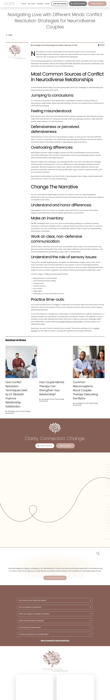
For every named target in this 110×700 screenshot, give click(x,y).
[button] (55, 600)
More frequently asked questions (55, 640)
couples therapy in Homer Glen (70, 322)
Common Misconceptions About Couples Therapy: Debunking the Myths (85, 390)
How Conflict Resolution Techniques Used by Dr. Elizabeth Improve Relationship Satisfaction (16, 394)
